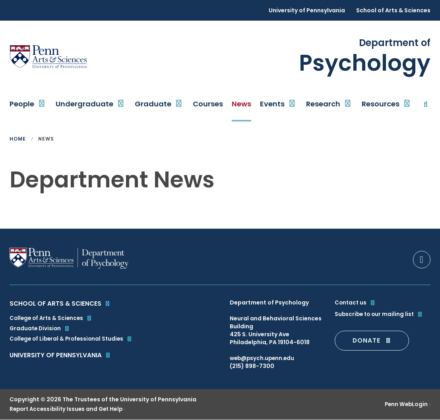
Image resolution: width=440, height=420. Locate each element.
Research (323, 104)
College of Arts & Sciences (52, 319)
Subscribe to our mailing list (380, 314)
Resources (380, 104)
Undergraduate (84, 104)
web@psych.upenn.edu (264, 358)
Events (272, 104)
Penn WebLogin (405, 404)
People (22, 104)
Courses (208, 104)
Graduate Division (41, 330)
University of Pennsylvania (307, 10)
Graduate (153, 104)
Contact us (356, 302)
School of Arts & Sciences (393, 10)
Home (18, 139)
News (241, 104)
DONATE (372, 340)
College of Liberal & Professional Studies (73, 341)
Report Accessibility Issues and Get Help (69, 409)
